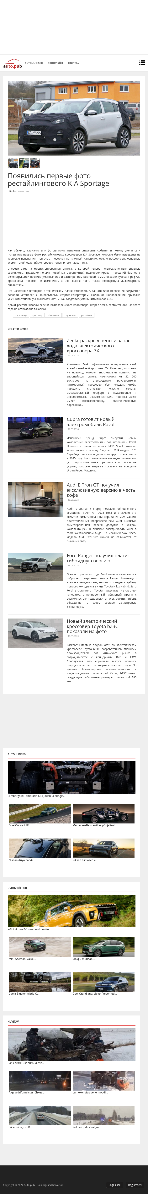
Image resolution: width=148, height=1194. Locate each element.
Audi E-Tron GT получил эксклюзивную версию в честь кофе (101, 489)
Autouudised (34, 63)
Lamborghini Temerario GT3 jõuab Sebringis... (36, 796)
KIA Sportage (21, 315)
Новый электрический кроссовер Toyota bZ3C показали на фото (92, 626)
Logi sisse (115, 1185)
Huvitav (73, 63)
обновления (53, 315)
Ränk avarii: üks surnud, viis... (26, 1063)
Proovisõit (55, 63)
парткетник (70, 315)
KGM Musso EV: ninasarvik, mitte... (29, 929)
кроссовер (37, 315)
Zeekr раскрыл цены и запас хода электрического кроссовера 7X (98, 345)
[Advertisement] (74, 27)
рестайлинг (86, 315)
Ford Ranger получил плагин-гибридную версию (99, 558)
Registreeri (135, 1185)
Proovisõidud (17, 888)
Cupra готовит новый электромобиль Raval (91, 421)
